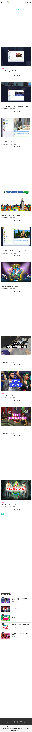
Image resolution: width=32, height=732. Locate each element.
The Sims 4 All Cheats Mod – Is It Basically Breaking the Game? (20, 625)
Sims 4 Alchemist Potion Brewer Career (14, 106)
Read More (19, 730)
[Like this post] (12, 75)
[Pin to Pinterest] (17, 75)
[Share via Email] (19, 75)
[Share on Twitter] (16, 75)
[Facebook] (22, 2)
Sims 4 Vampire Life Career (10, 71)
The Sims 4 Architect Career (11, 215)
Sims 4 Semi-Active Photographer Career (15, 251)
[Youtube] (29, 2)
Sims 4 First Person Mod (9, 360)
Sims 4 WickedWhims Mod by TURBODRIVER (19, 599)
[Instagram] (25, 2)
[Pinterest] (27, 2)
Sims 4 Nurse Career (8, 142)
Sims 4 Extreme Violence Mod (19, 607)
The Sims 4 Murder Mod (9, 504)
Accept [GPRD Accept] (13, 730)
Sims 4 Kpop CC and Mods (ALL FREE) (20, 634)
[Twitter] (24, 2)
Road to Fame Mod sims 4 (10, 286)
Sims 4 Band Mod (7, 395)
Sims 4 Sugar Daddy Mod (9, 431)
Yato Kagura (5, 73)
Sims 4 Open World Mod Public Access (20, 616)
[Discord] (30, 2)
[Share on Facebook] (14, 75)
